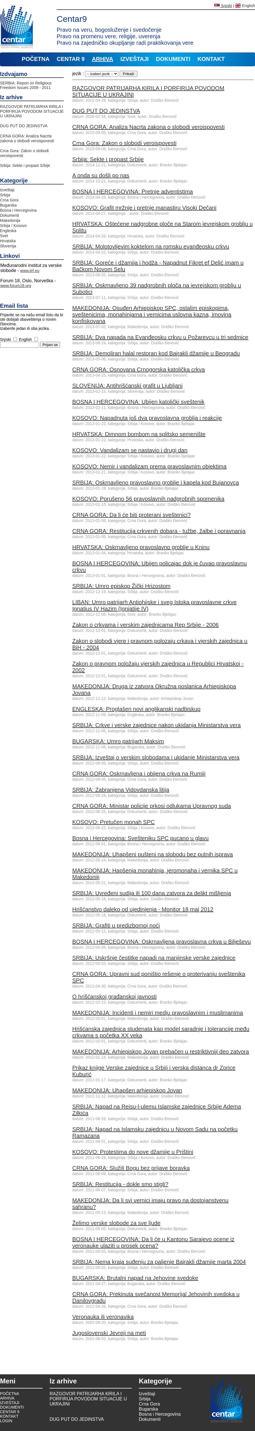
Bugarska (8, 205)
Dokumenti (9, 215)
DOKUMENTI (173, 59)
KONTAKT (211, 59)
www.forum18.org (15, 285)
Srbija (5, 195)
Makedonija (10, 220)
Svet (4, 235)
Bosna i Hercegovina (18, 210)
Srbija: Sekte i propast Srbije (25, 165)
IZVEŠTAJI (134, 59)
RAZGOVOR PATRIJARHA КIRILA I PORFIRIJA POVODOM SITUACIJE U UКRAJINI (32, 111)
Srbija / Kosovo (13, 225)
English (245, 5)
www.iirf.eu (29, 270)
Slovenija (8, 246)
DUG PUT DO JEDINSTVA (24, 126)
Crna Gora (9, 200)
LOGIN (6, 1421)
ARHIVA (102, 59)
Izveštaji (7, 190)
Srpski (223, 5)
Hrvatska (8, 241)
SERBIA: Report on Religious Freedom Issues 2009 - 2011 (26, 85)
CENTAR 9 (71, 59)
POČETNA (36, 59)
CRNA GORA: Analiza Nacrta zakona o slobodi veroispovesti (27, 138)
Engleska (8, 230)
